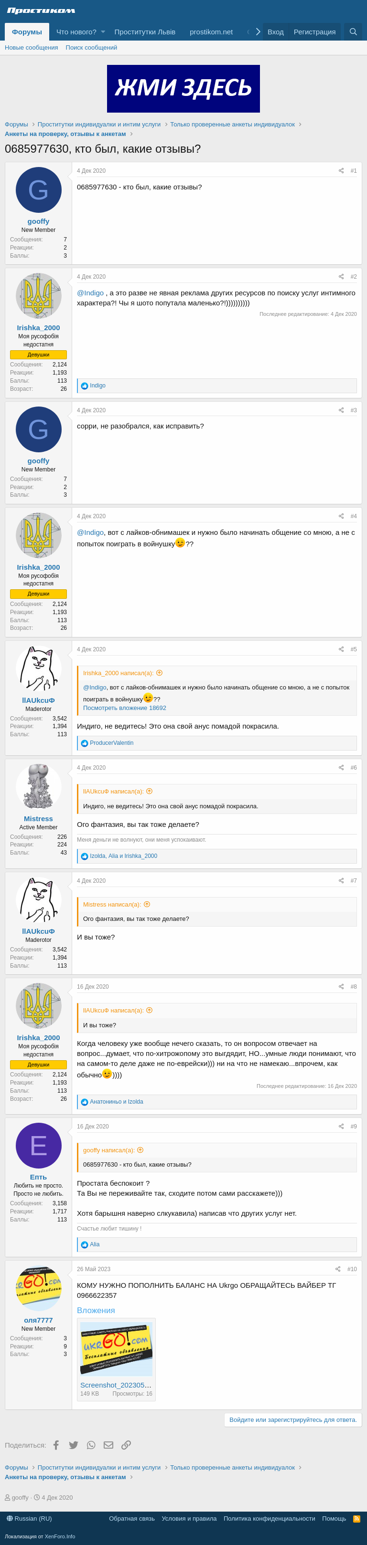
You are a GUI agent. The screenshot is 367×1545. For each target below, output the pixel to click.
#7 (354, 880)
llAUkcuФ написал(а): (113, 791)
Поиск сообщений (92, 47)
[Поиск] (353, 32)
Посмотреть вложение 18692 (124, 707)
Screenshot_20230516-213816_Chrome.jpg (150, 1385)
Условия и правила (189, 1518)
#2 (354, 276)
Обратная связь (132, 1518)
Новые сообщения (31, 47)
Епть (38, 1177)
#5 (354, 649)
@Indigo (90, 293)
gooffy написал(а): (109, 1150)
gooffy (39, 221)
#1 (354, 170)
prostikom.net (211, 32)
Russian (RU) (29, 1518)
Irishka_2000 (38, 328)
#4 (354, 516)
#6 (354, 767)
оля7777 (38, 1320)
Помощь (334, 1518)
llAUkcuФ (38, 700)
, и (123, 856)
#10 (352, 1269)
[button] (103, 32)
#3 (354, 410)
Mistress (38, 818)
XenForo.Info (60, 1536)
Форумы (27, 32)
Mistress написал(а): (112, 904)
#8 (354, 986)
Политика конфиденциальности (269, 1518)
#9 (354, 1126)
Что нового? (76, 32)
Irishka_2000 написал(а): (118, 673)
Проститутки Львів (145, 32)
